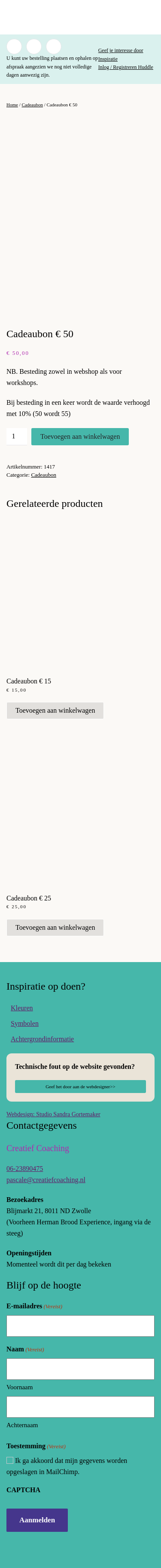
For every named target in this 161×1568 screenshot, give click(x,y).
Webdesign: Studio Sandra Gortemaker (53, 1114)
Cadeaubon (32, 104)
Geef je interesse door (120, 50)
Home (12, 104)
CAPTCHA (23, 1489)
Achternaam (22, 1425)
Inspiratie (108, 59)
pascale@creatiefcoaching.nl (45, 1179)
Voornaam (19, 1387)
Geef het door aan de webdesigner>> (80, 1086)
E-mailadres (34, 1306)
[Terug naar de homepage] (80, 17)
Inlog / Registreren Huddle (125, 67)
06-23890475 (24, 1168)
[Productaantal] (16, 436)
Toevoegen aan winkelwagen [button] (55, 710)
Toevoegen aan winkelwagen (80, 436)
